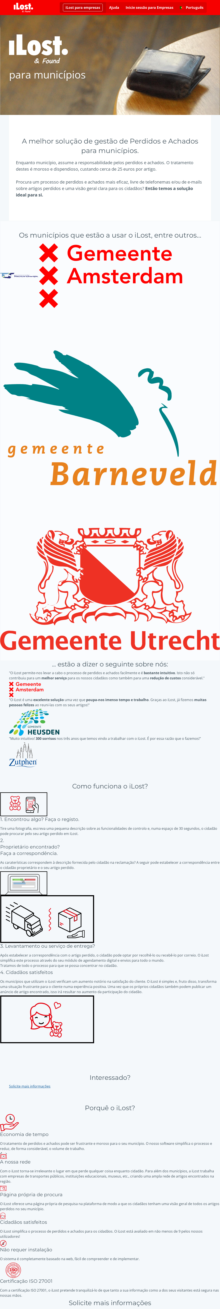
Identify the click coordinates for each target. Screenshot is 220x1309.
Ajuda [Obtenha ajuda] (114, 7)
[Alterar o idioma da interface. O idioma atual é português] (192, 7)
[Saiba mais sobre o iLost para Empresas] (83, 7)
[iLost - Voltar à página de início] (23, 7)
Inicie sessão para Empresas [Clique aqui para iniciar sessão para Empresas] (149, 7)
